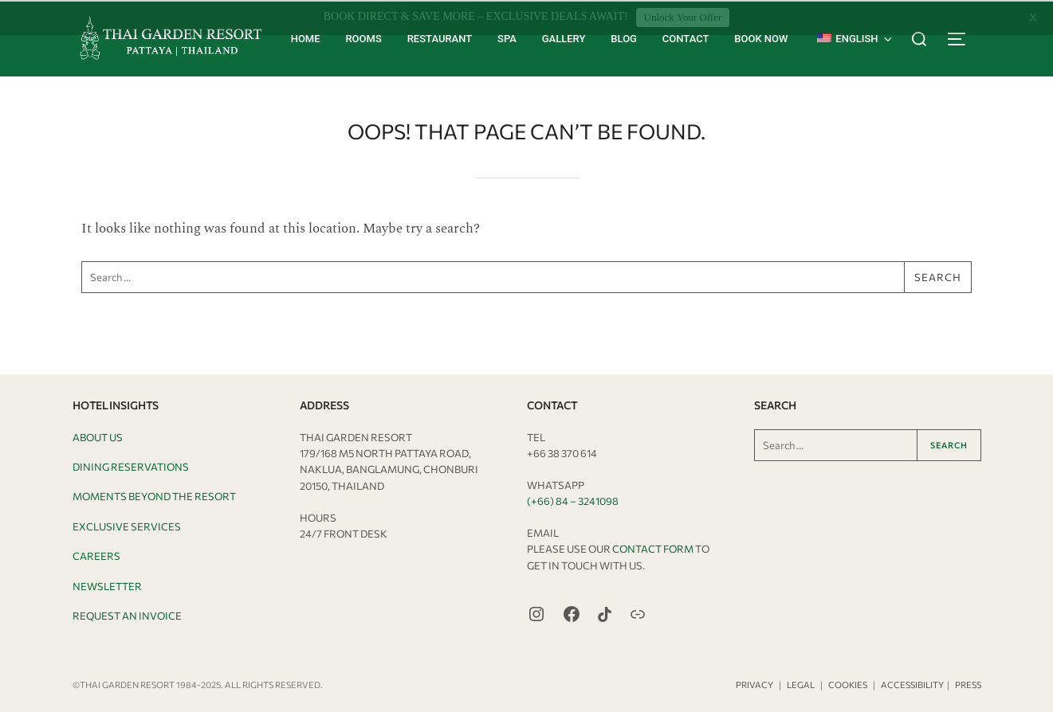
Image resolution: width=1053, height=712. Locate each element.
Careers (96, 555)
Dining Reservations (131, 465)
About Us (98, 435)
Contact (685, 37)
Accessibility (912, 683)
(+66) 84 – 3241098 (573, 499)
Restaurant (440, 37)
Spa (507, 37)
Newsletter (107, 584)
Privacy (754, 683)
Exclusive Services (127, 524)
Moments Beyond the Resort (154, 495)
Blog (624, 37)
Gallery (564, 37)
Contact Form (652, 547)
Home (305, 37)
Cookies (847, 683)
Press (968, 683)
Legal (801, 683)
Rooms (363, 37)
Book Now (761, 37)
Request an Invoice (127, 614)
